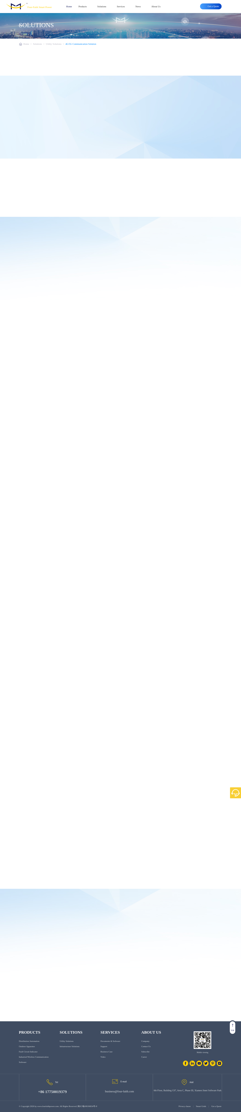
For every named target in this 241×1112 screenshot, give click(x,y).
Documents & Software (110, 1041)
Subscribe (145, 1052)
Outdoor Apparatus (27, 1046)
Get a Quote (216, 1106)
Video (103, 1057)
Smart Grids (201, 1106)
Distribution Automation (29, 1041)
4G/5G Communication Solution (80, 44)
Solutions (101, 6)
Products (82, 6)
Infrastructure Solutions (69, 1046)
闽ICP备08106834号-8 (87, 1106)
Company (145, 1041)
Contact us (146, 1046)
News (138, 6)
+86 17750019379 (52, 1092)
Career (144, 1057)
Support (104, 1046)
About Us (156, 6)
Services (121, 6)
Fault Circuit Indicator (28, 1052)
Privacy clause (185, 1106)
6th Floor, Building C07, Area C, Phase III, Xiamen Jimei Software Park (187, 1090)
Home (69, 6)
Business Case (106, 1052)
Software (23, 1062)
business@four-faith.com (119, 1091)
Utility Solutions (54, 44)
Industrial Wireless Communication (34, 1057)
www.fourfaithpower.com (48, 1106)
